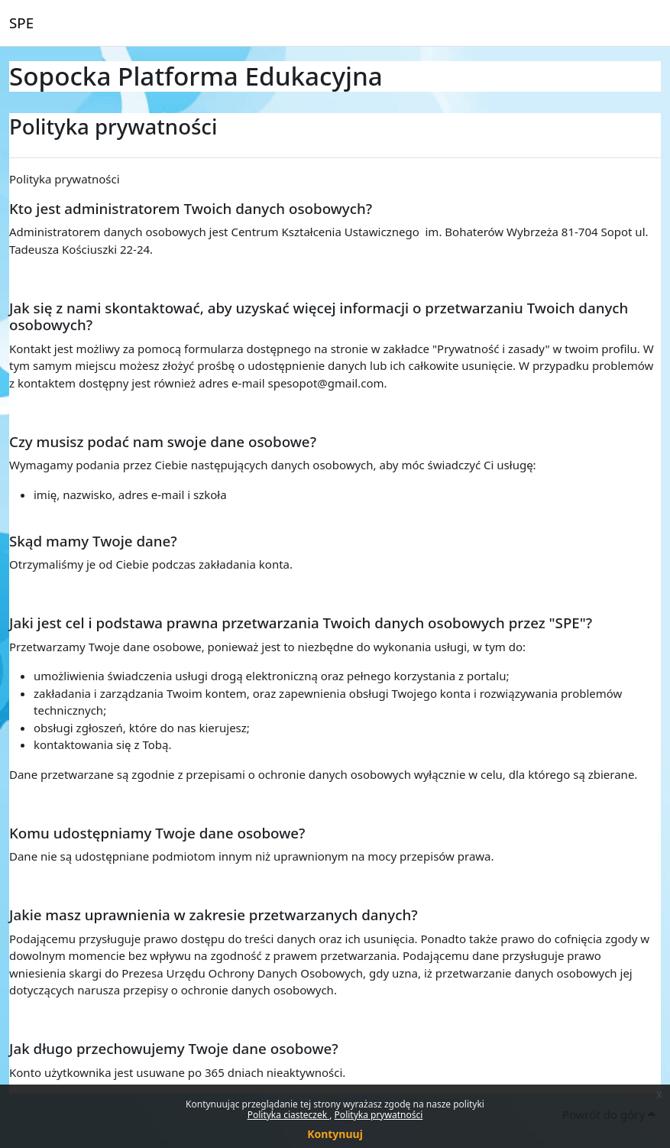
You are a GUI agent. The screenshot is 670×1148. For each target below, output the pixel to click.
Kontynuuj (335, 1134)
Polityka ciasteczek (289, 1114)
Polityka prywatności (379, 1114)
